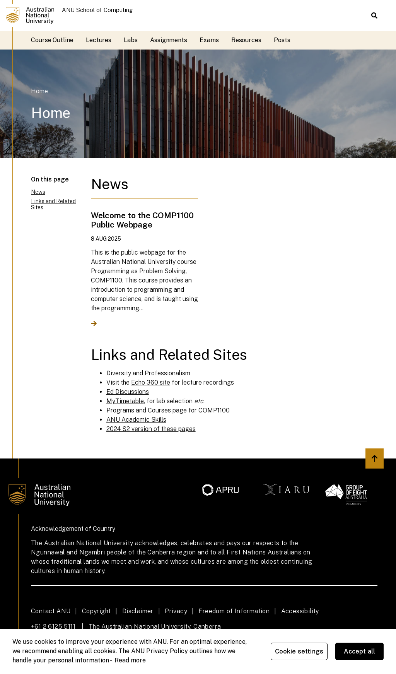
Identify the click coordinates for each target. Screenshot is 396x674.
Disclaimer (138, 611)
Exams (209, 40)
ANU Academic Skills (136, 419)
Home (39, 91)
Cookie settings (299, 651)
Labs (131, 40)
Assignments (168, 40)
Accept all (360, 651)
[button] (374, 15)
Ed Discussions (127, 391)
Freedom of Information (234, 611)
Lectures (98, 40)
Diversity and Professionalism (148, 373)
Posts (282, 40)
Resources (246, 40)
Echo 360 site (150, 382)
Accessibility (300, 611)
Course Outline (52, 40)
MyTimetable (125, 401)
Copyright (96, 611)
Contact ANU (50, 611)
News (38, 192)
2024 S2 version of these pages (151, 429)
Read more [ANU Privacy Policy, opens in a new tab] (130, 660)
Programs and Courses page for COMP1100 (168, 410)
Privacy (176, 611)
